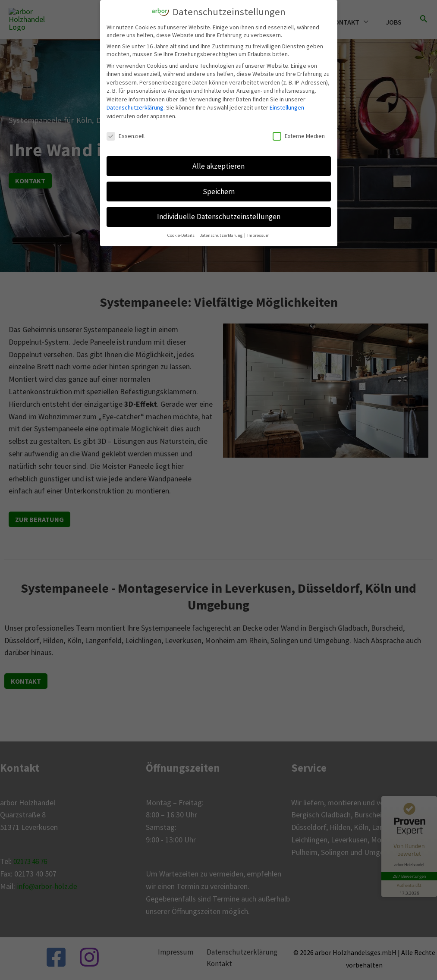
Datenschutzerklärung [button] (221, 235)
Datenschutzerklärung (135, 107)
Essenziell (126, 135)
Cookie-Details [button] (181, 235)
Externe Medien (299, 135)
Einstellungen (287, 107)
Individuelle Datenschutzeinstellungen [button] (218, 216)
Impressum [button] (258, 235)
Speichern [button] (219, 191)
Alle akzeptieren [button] (218, 165)
